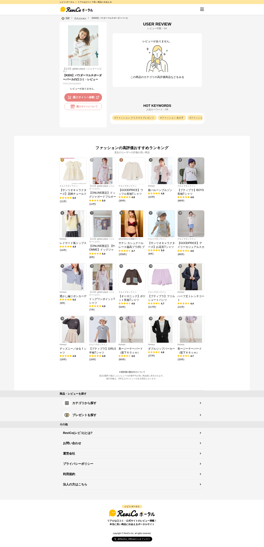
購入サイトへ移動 (84, 97)
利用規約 (69, 474)
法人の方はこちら (75, 484)
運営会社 (69, 453)
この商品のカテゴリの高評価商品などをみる (157, 77)
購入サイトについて (83, 106)
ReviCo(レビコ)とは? (77, 433)
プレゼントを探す (79, 415)
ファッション (80, 18)
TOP (67, 18)
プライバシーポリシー (78, 464)
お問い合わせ (72, 443)
